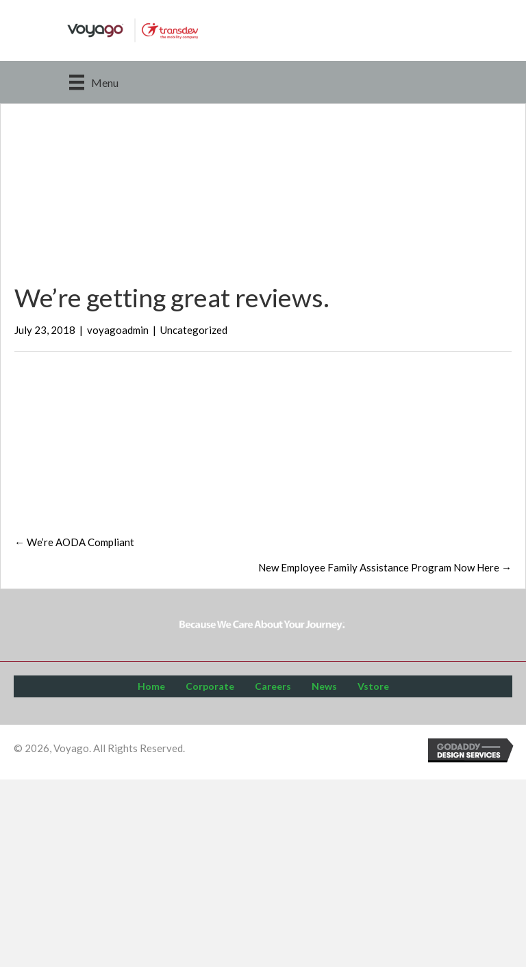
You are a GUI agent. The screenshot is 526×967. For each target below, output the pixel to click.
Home (151, 686)
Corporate (210, 686)
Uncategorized (193, 330)
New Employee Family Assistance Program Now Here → (385, 567)
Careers (273, 686)
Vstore (373, 686)
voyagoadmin (118, 330)
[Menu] (94, 81)
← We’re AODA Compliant (74, 542)
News (324, 686)
